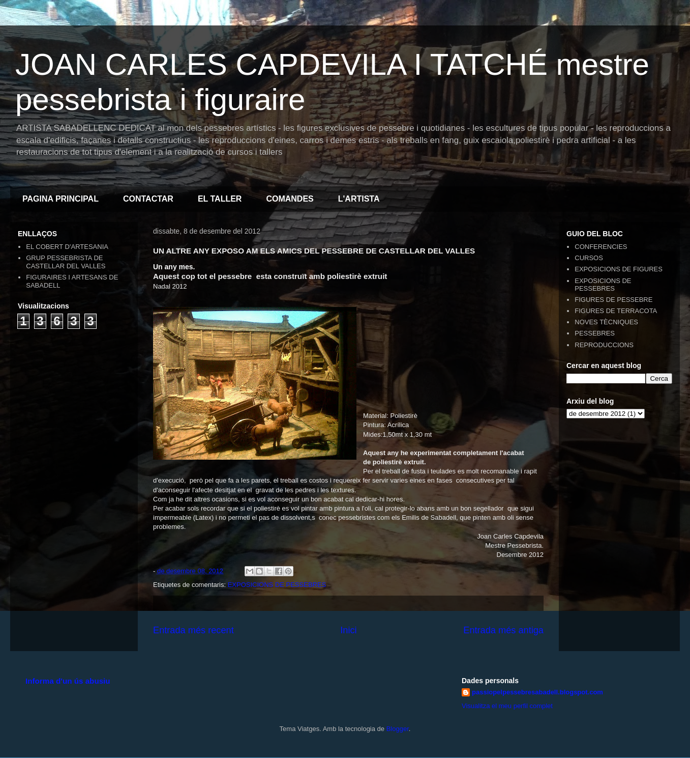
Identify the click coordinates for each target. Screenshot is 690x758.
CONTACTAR (148, 198)
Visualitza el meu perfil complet (507, 706)
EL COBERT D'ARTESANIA (67, 246)
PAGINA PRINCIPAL (60, 198)
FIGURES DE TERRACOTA (616, 311)
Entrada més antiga (503, 630)
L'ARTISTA (359, 198)
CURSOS (589, 258)
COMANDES (289, 198)
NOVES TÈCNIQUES (606, 322)
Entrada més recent (193, 630)
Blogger (397, 729)
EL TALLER (220, 198)
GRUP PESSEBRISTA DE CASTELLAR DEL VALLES (65, 262)
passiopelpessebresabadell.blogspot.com (537, 692)
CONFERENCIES (601, 246)
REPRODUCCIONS (604, 345)
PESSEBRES (595, 333)
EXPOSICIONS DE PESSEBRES (277, 584)
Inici (348, 630)
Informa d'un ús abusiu (67, 681)
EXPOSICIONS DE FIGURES (619, 269)
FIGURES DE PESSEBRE (613, 299)
